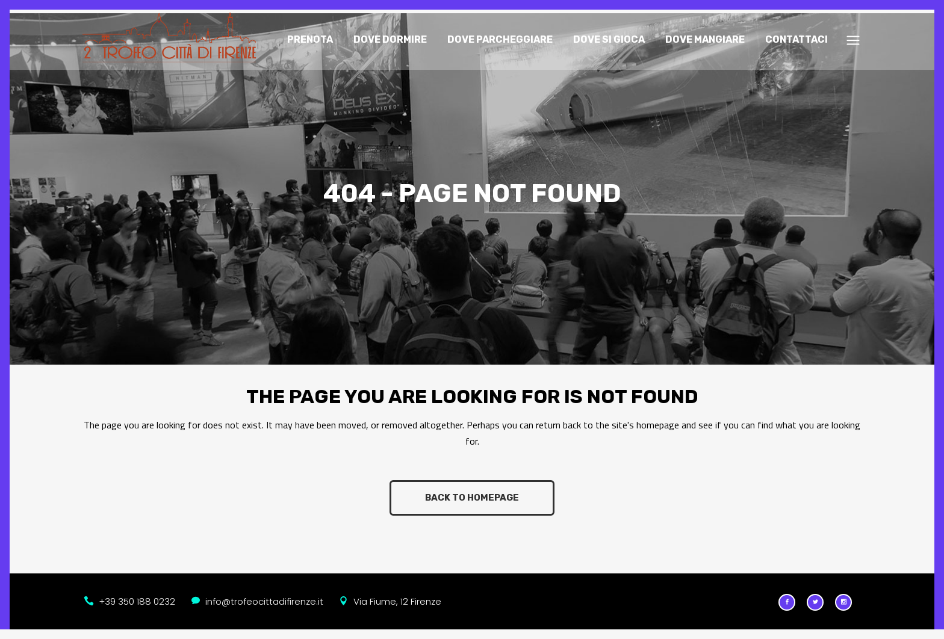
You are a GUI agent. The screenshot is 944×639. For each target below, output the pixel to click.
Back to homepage (472, 493)
